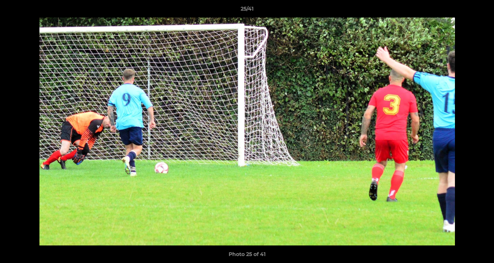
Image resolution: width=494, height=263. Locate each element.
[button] (480, 10)
